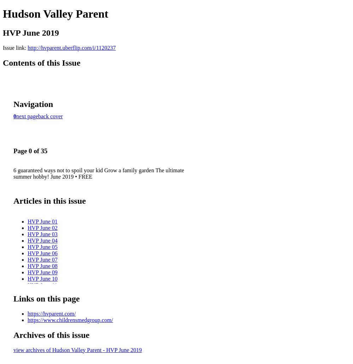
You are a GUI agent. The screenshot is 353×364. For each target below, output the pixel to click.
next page (27, 116)
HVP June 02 (43, 228)
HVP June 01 (43, 222)
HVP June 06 (43, 253)
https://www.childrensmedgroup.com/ (70, 320)
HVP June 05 (43, 247)
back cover (50, 116)
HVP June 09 (43, 272)
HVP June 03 (43, 234)
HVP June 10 (43, 279)
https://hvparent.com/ (52, 314)
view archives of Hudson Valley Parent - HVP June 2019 (77, 350)
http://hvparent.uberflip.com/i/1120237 (72, 48)
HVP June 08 (43, 266)
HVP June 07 (43, 260)
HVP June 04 (43, 241)
